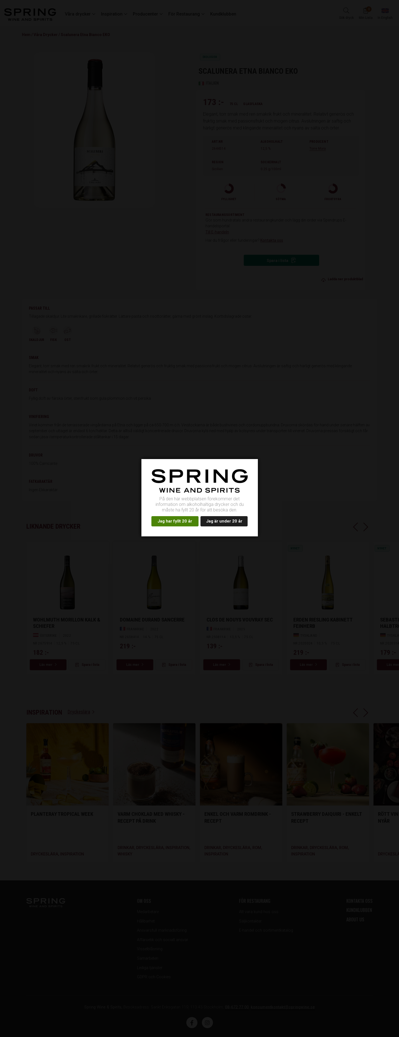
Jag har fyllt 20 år (174, 521)
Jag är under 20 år (224, 521)
